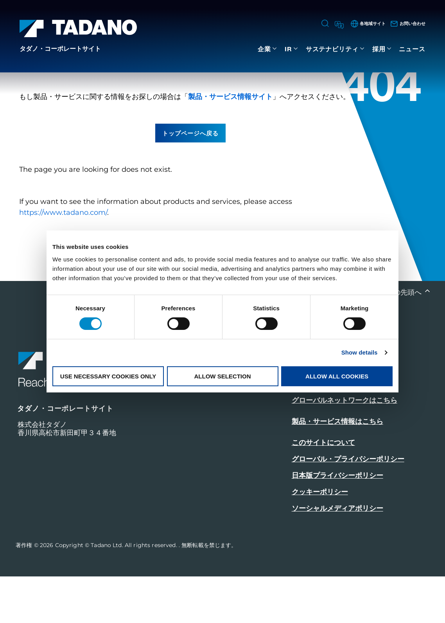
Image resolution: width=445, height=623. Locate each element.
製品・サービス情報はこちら (337, 468)
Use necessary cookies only (108, 376)
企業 (264, 48)
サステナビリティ (332, 48)
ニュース (412, 48)
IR (288, 48)
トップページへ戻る (190, 179)
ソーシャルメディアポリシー (337, 555)
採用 (379, 48)
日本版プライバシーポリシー (337, 522)
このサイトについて (323, 489)
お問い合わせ (314, 425)
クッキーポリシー (320, 538)
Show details (359, 352)
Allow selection (222, 376)
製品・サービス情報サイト (230, 143)
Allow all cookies (336, 376)
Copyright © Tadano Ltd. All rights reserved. (117, 591)
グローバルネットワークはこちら (344, 447)
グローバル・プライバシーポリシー (348, 505)
